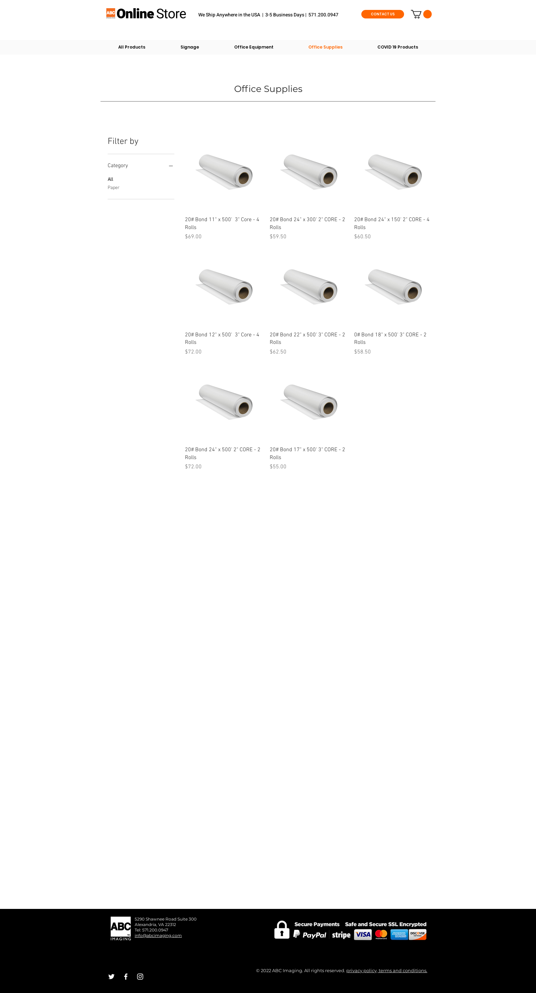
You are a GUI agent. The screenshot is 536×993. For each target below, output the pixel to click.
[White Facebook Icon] (126, 976)
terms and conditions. (402, 970)
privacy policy (361, 970)
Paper (114, 187)
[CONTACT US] (382, 14)
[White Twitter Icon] (111, 976)
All (110, 179)
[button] (421, 14)
